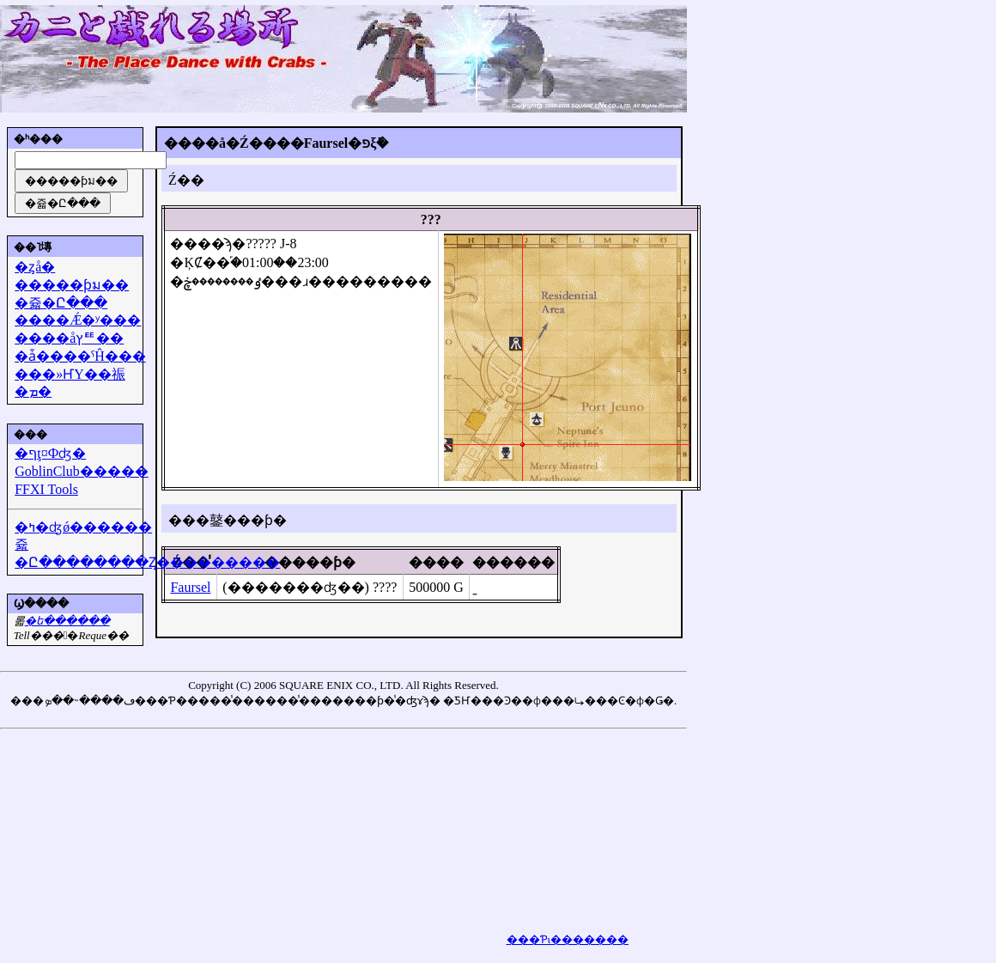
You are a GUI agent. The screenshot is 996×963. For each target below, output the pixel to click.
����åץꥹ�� (69, 338)
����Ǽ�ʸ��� (78, 320)
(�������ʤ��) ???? (309, 587)
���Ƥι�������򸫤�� (568, 939)
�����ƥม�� (72, 284)
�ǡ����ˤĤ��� (80, 356)
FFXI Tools (46, 489)
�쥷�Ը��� (61, 303)
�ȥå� (35, 266)
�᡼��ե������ (67, 620)
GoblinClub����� (82, 471)
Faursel (190, 587)
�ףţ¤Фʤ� (50, 453)
